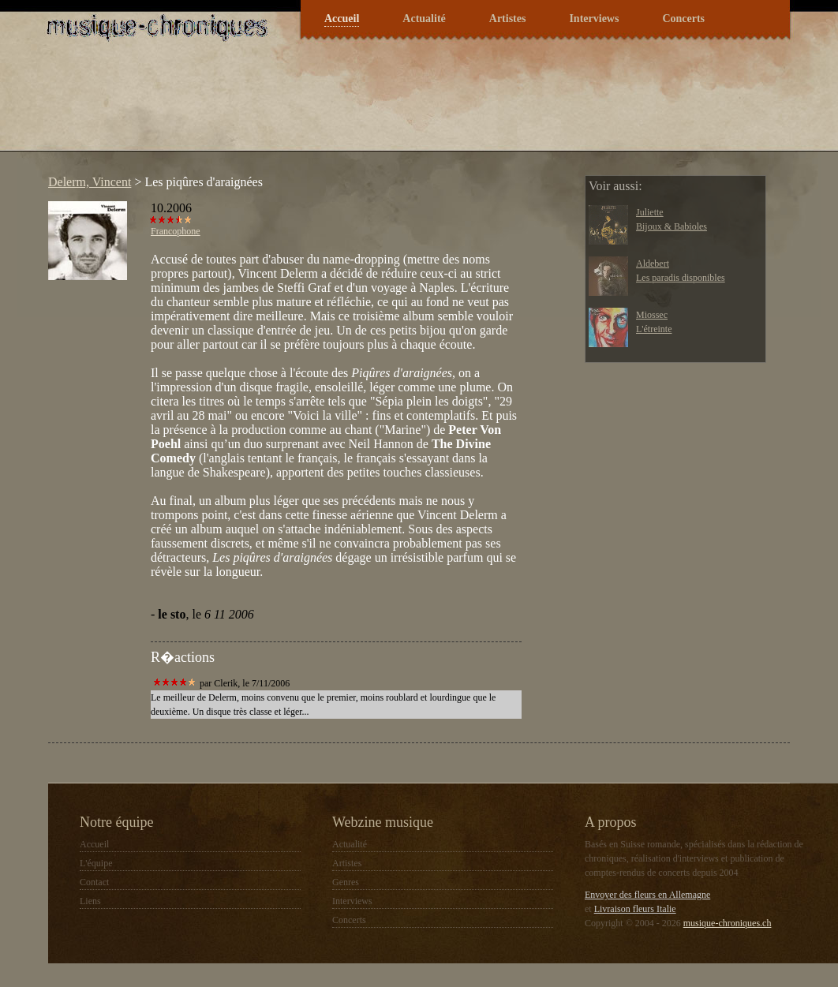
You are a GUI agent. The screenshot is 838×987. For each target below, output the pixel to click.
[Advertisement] (327, 105)
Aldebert (652, 263)
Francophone (175, 231)
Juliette (650, 212)
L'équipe (96, 863)
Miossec (652, 314)
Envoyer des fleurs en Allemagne (647, 894)
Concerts (683, 18)
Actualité (423, 18)
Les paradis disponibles (680, 277)
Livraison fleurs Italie (635, 908)
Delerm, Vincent (89, 182)
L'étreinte (654, 329)
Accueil (341, 18)
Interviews (594, 18)
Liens (90, 901)
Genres (345, 882)
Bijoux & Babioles (671, 226)
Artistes (507, 18)
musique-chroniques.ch (727, 923)
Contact (94, 882)
